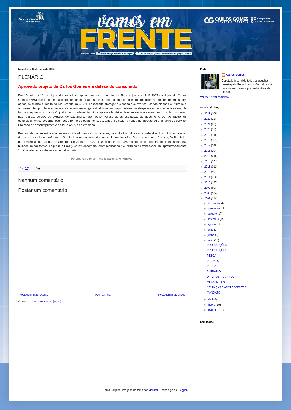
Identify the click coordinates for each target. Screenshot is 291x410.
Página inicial (103, 294)
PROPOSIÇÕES (217, 245)
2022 (207, 118)
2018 (207, 140)
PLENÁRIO (214, 271)
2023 (207, 113)
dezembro (214, 203)
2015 (207, 156)
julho (211, 229)
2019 (207, 134)
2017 (207, 145)
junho (211, 235)
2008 (207, 193)
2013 (207, 166)
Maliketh (153, 390)
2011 (207, 177)
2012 (207, 171)
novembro (214, 208)
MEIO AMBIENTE (217, 282)
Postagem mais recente (33, 294)
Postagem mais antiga (171, 294)
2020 (207, 129)
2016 (207, 150)
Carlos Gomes (235, 74)
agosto (212, 224)
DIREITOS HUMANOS (220, 276)
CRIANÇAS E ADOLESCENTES (226, 287)
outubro (213, 213)
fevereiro (213, 309)
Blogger (182, 390)
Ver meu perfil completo (214, 97)
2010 (207, 182)
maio (211, 240)
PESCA (211, 255)
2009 (207, 187)
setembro (214, 219)
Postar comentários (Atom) (45, 301)
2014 (207, 161)
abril (210, 299)
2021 (207, 124)
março (212, 304)
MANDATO (213, 292)
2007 (207, 198)
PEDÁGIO (213, 260)
